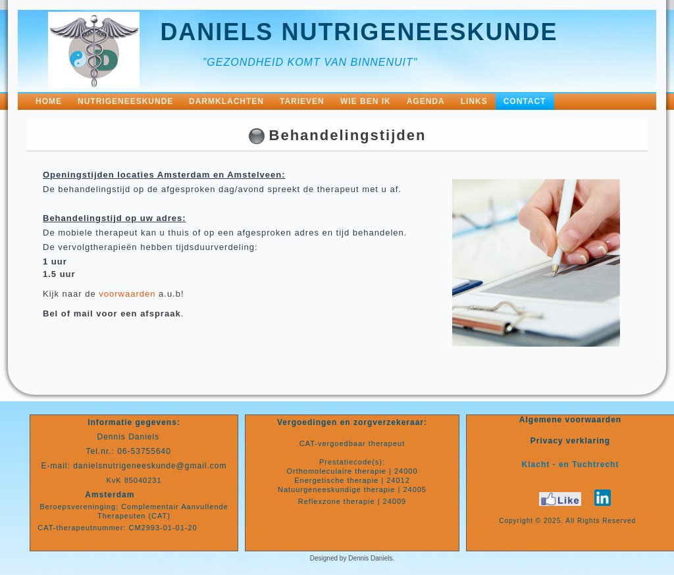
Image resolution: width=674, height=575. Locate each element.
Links (474, 101)
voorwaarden (127, 294)
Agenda (426, 101)
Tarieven (302, 101)
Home (49, 101)
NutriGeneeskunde (125, 101)
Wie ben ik (365, 101)
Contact (525, 101)
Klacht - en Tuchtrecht (570, 464)
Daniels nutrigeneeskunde (358, 31)
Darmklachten (226, 101)
